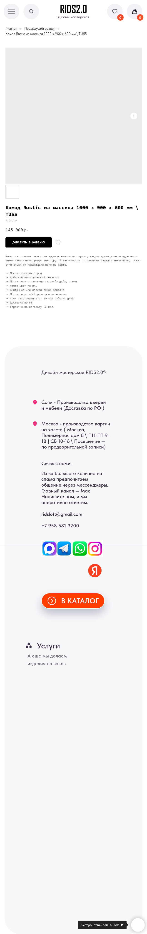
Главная (11, 28)
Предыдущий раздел (39, 28)
